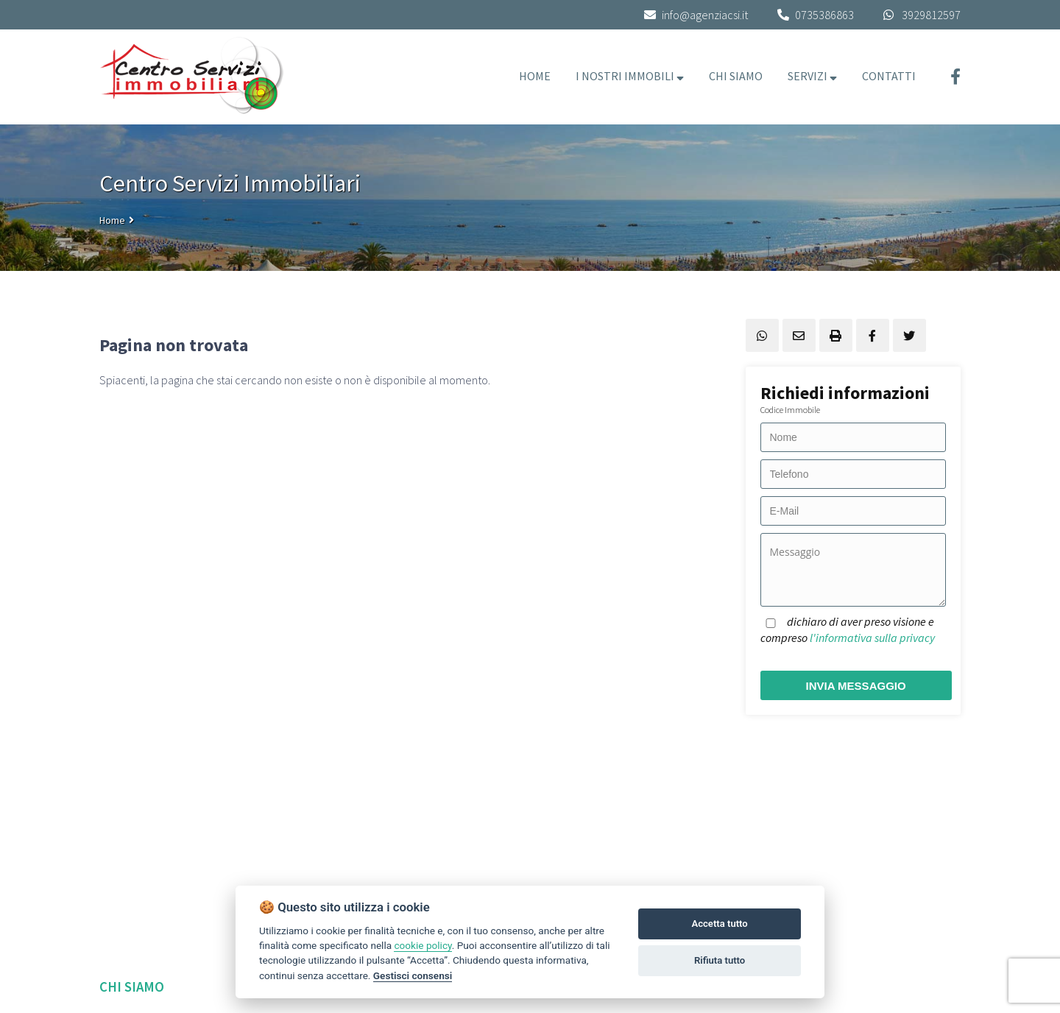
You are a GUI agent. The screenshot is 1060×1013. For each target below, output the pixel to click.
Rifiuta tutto (719, 960)
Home (112, 220)
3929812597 (931, 14)
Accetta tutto (719, 923)
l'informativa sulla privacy (872, 637)
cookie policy (422, 945)
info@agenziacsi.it (696, 14)
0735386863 (824, 14)
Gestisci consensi (412, 975)
